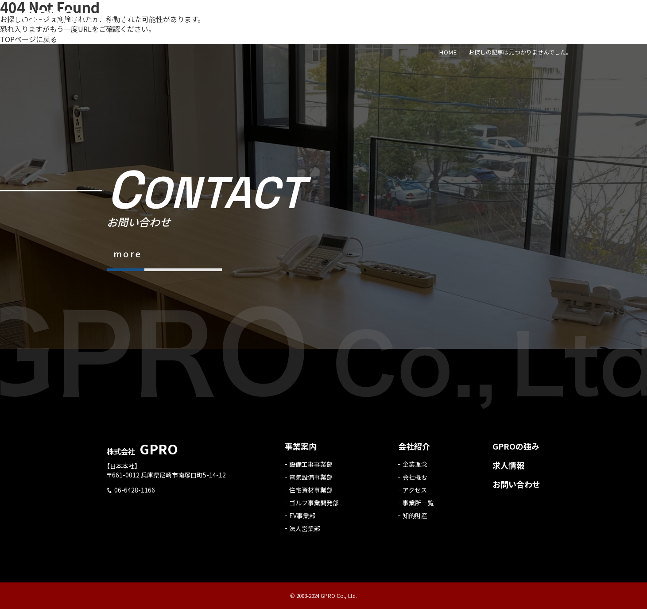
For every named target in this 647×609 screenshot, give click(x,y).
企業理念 (415, 468)
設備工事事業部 (311, 468)
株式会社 (142, 455)
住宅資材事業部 (311, 493)
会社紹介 (414, 450)
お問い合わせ (516, 488)
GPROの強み (515, 450)
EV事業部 (302, 519)
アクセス (415, 493)
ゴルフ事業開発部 (314, 506)
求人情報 (508, 469)
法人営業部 (304, 532)
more (127, 253)
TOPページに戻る (28, 39)
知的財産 (415, 519)
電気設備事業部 (311, 480)
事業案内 (301, 450)
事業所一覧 (418, 506)
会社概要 (415, 480)
